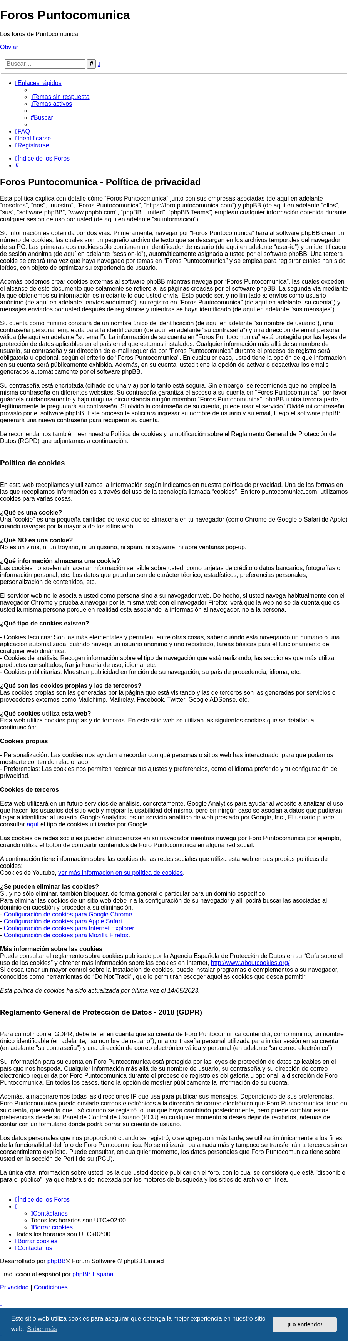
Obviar (9, 47)
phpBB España (93, 1274)
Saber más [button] (42, 1329)
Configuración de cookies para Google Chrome (68, 914)
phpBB (56, 1261)
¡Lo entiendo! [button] (304, 1324)
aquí (32, 824)
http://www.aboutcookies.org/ (250, 963)
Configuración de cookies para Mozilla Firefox (66, 935)
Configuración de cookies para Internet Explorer (69, 928)
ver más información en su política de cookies (120, 872)
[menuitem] (60, 97)
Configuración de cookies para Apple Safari (63, 921)
